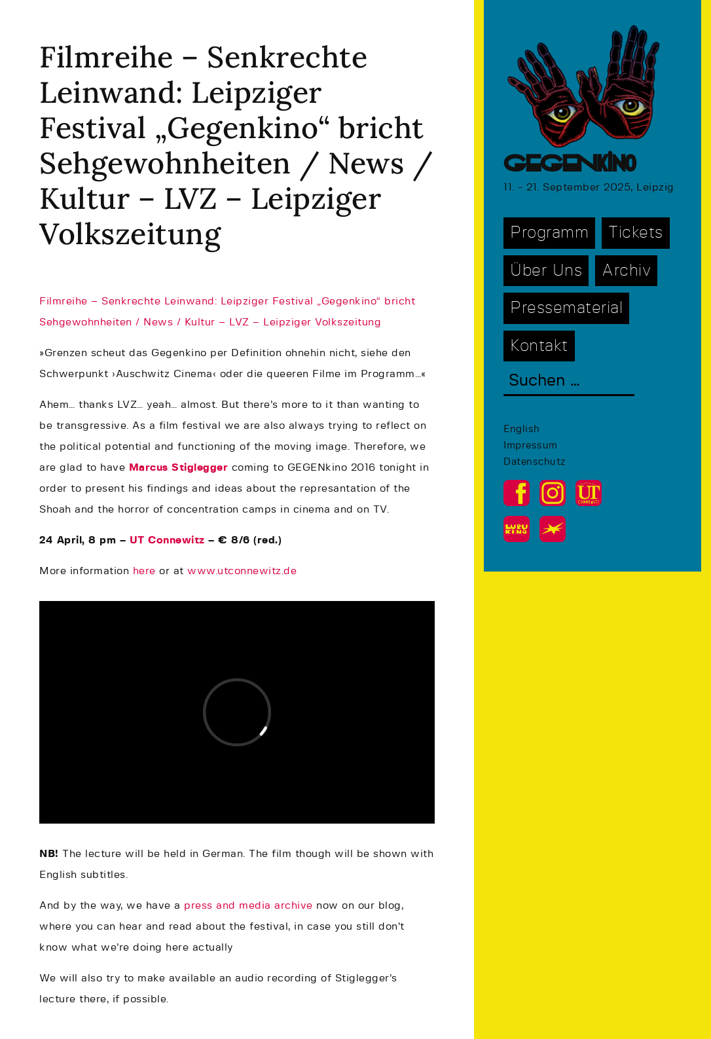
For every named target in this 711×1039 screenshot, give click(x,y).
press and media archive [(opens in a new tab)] (248, 905)
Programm (549, 233)
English (521, 429)
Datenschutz (534, 462)
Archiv (626, 271)
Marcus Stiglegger (178, 467)
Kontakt (539, 346)
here (146, 571)
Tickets (635, 233)
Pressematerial (566, 308)
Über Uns (546, 271)
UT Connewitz (167, 540)
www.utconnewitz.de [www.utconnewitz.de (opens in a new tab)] (242, 571)
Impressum (530, 445)
